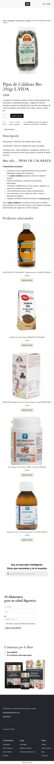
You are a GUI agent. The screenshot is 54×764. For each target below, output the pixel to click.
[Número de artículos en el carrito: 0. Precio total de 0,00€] (46, 4)
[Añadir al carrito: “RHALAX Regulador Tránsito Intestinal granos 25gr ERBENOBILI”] (27, 410)
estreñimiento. (44, 198)
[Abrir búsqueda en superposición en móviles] (27, 573)
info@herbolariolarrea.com (11, 712)
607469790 (6, 716)
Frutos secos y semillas (23, 20)
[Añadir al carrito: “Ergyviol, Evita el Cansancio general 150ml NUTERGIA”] (27, 540)
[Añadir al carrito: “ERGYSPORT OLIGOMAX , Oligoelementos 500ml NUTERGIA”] (27, 280)
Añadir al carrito (17, 116)
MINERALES (31, 122)
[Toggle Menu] (27, 4)
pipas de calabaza (41, 122)
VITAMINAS (43, 124)
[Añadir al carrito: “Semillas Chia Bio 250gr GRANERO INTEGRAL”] (27, 345)
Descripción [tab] (9, 129)
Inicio (4, 20)
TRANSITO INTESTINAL (31, 124)
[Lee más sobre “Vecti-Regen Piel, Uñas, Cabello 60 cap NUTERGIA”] (27, 475)
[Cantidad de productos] (6, 116)
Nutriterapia (11, 20)
